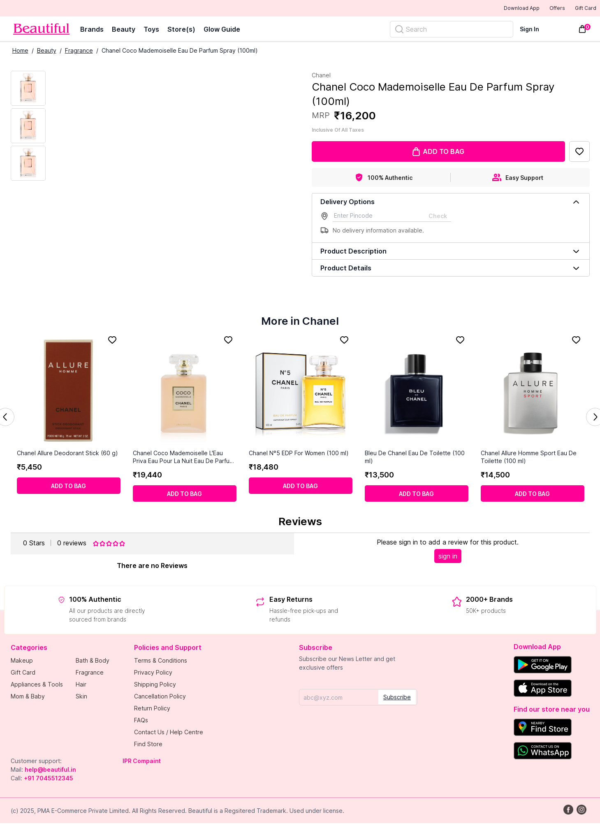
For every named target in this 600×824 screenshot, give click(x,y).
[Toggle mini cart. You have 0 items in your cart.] (582, 30)
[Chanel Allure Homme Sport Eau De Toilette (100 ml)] (532, 391)
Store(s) (181, 30)
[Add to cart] (68, 486)
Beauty (123, 30)
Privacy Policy (153, 673)
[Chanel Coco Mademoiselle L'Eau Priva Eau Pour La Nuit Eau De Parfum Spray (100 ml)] (184, 391)
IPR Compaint (142, 761)
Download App (499, 9)
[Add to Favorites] (579, 152)
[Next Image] (28, 126)
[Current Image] (28, 89)
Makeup (22, 661)
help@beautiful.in (50, 770)
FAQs (141, 720)
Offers (543, 9)
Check (438, 216)
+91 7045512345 (48, 778)
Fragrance (79, 51)
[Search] (451, 30)
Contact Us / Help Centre (168, 732)
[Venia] (41, 30)
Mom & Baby (28, 697)
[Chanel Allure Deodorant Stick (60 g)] (68, 391)
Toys (151, 30)
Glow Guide (222, 30)
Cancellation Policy (160, 697)
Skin (81, 697)
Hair (81, 685)
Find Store (148, 744)
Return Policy (152, 708)
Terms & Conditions (160, 661)
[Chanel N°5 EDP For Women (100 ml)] (300, 391)
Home (20, 51)
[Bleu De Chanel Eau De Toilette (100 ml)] (416, 391)
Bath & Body (92, 661)
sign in (447, 557)
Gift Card (579, 9)
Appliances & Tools (37, 685)
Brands (92, 30)
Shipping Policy (155, 685)
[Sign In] (534, 30)
